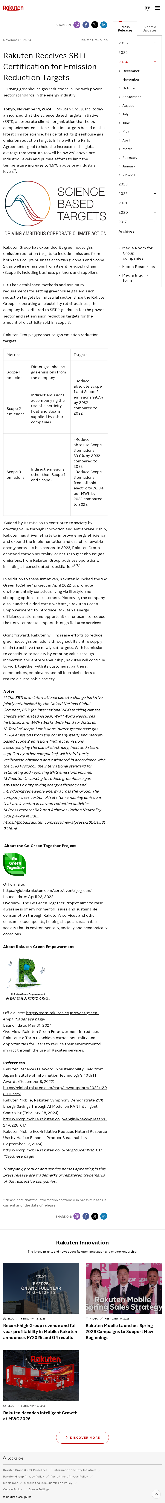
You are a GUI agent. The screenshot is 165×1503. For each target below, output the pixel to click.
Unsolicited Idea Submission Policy (48, 1482)
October (127, 88)
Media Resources (139, 266)
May (124, 131)
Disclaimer (10, 1482)
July (124, 114)
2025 (123, 52)
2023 (123, 184)
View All (127, 175)
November (129, 79)
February (128, 157)
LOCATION (13, 1458)
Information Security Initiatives (75, 1469)
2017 (123, 221)
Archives (126, 231)
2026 (123, 43)
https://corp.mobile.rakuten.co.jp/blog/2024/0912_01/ (52, 1150)
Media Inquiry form (135, 278)
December (129, 71)
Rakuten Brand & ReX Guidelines (25, 1469)
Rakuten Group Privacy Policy (23, 1476)
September (130, 97)
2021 (123, 202)
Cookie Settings (39, 1489)
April (124, 140)
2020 (123, 212)
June (124, 123)
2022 (123, 193)
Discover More (82, 1437)
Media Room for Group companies (138, 253)
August (126, 105)
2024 (123, 61)
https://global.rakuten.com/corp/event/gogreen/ (47, 890)
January (127, 166)
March (126, 149)
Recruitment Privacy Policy (69, 1476)
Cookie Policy (12, 1489)
